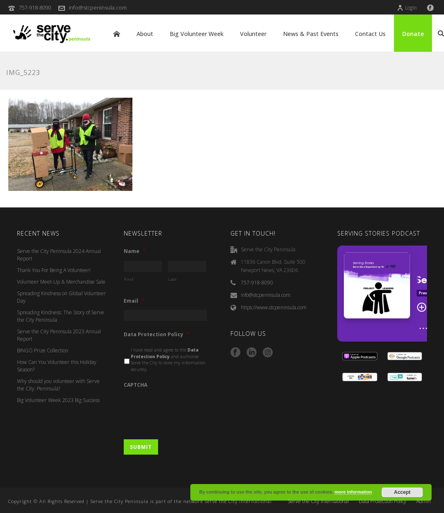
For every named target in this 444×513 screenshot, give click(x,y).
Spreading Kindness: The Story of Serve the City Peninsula (60, 316)
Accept (402, 492)
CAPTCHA (135, 385)
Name (135, 251)
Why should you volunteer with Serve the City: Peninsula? (58, 385)
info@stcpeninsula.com (98, 7)
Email (134, 301)
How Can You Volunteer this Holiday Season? (56, 366)
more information (353, 491)
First (129, 279)
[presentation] (187, 410)
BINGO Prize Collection (42, 350)
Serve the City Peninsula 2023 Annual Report (59, 335)
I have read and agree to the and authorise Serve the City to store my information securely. (168, 359)
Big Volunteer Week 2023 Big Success (58, 400)
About (145, 34)
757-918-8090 (35, 7)
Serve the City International (318, 501)
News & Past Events (310, 34)
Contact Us (370, 34)
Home (116, 34)
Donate (413, 34)
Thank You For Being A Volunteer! (54, 270)
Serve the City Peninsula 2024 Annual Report (59, 255)
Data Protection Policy (157, 334)
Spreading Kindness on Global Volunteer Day (61, 297)
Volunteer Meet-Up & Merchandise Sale (61, 281)
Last (172, 279)
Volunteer (253, 34)
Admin (423, 501)
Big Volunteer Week (196, 34)
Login (407, 7)
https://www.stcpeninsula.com (274, 307)
